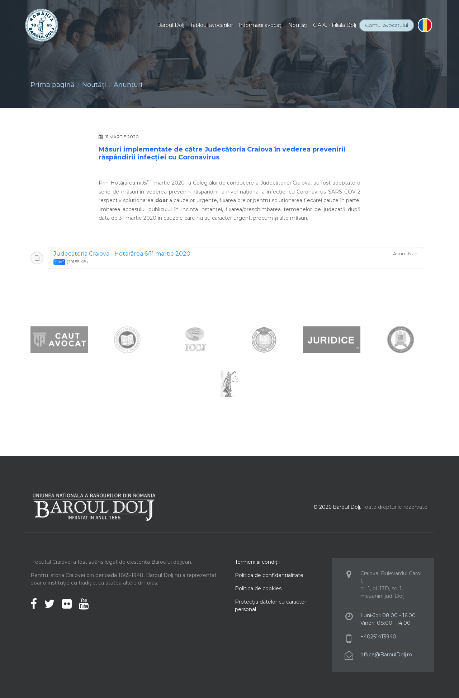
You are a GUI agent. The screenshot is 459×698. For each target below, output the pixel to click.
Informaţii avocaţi (261, 25)
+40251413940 (378, 636)
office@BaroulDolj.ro (386, 654)
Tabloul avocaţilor (211, 25)
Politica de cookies (258, 588)
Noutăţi (297, 25)
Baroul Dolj (170, 25)
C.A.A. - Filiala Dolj (334, 25)
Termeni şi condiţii (257, 562)
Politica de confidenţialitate (269, 575)
